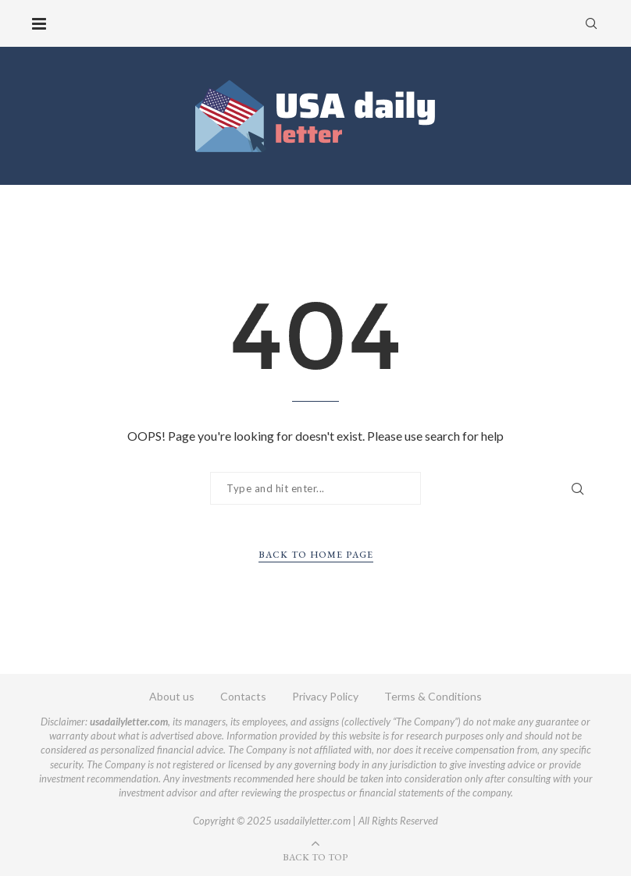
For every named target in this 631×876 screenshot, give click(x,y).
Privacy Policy (325, 696)
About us (171, 696)
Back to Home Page (315, 554)
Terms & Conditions (433, 696)
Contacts (243, 696)
